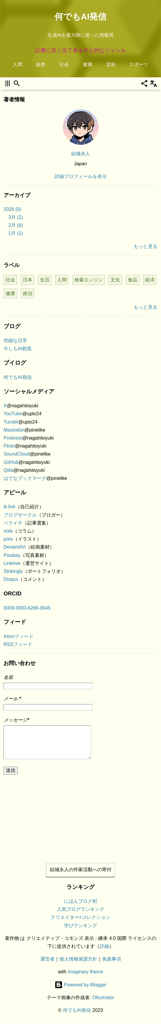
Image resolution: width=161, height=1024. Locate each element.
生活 (45, 279)
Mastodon (14, 429)
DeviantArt (15, 546)
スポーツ (138, 64)
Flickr (9, 445)
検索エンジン (88, 279)
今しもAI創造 (18, 348)
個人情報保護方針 (78, 959)
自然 (40, 64)
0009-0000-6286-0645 (27, 607)
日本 (27, 279)
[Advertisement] (80, 816)
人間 (17, 64)
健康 (87, 64)
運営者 (47, 959)
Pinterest (13, 437)
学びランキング (80, 925)
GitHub (11, 462)
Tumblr (11, 421)
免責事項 (111, 959)
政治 (27, 293)
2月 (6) (15, 225)
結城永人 (80, 153)
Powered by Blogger (81, 984)
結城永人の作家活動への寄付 (80, 869)
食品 (132, 279)
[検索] (17, 83)
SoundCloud (17, 453)
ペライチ (13, 522)
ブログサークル (20, 514)
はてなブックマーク (25, 478)
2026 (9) (12, 209)
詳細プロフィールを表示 (81, 176)
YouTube (13, 413)
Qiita (8, 470)
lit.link (9, 506)
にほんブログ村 (80, 901)
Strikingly (13, 571)
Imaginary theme (85, 972)
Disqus (11, 579)
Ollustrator (103, 997)
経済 (149, 279)
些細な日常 (15, 340)
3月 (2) (15, 217)
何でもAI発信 (81, 16)
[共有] (144, 83)
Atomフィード (19, 636)
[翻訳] (153, 83)
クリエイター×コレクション (80, 917)
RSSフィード (18, 644)
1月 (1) (15, 233)
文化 (115, 279)
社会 (64, 64)
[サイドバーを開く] (8, 83)
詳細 (104, 946)
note (8, 530)
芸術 (111, 64)
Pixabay (12, 555)
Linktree (12, 563)
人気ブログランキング (80, 909)
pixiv (8, 538)
